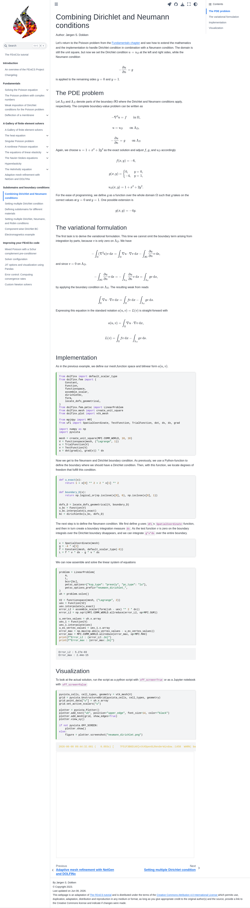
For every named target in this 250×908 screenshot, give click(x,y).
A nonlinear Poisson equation (21, 146)
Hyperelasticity (13, 163)
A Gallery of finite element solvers (24, 129)
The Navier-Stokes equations (21, 158)
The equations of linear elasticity (23, 152)
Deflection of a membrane (19, 115)
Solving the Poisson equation (21, 89)
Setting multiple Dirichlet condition (24, 203)
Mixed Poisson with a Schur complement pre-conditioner (20, 251)
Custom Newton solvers (18, 284)
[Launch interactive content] (169, 4)
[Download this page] (182, 4)
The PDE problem (219, 11)
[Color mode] (195, 4)
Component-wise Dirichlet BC (21, 228)
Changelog (11, 75)
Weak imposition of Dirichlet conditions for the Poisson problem (24, 107)
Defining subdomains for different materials (23, 211)
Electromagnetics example (20, 234)
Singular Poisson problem (19, 141)
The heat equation (15, 135)
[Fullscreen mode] (189, 4)
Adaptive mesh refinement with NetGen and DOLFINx (22, 176)
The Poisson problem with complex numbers (24, 97)
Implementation (217, 22)
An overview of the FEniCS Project (24, 69)
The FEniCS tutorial (101, 894)
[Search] (25, 45)
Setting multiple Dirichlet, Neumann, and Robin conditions (25, 221)
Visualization (216, 28)
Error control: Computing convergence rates (19, 276)
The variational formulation (224, 16)
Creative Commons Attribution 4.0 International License (187, 894)
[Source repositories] (176, 4)
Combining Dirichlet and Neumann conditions (26, 196)
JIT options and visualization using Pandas (24, 266)
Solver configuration (16, 259)
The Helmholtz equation (18, 169)
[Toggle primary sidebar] (56, 4)
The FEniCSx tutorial (16, 54)
